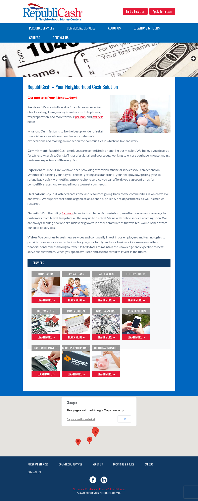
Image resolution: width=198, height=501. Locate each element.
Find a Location (135, 11)
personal (80, 117)
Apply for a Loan (162, 11)
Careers (34, 37)
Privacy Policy (106, 489)
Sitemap (120, 489)
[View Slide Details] (99, 60)
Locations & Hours (147, 28)
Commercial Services (81, 28)
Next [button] (193, 59)
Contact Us (60, 37)
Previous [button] (5, 59)
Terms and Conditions (85, 489)
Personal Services (41, 28)
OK (124, 419)
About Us (114, 28)
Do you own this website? (81, 419)
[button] (89, 440)
